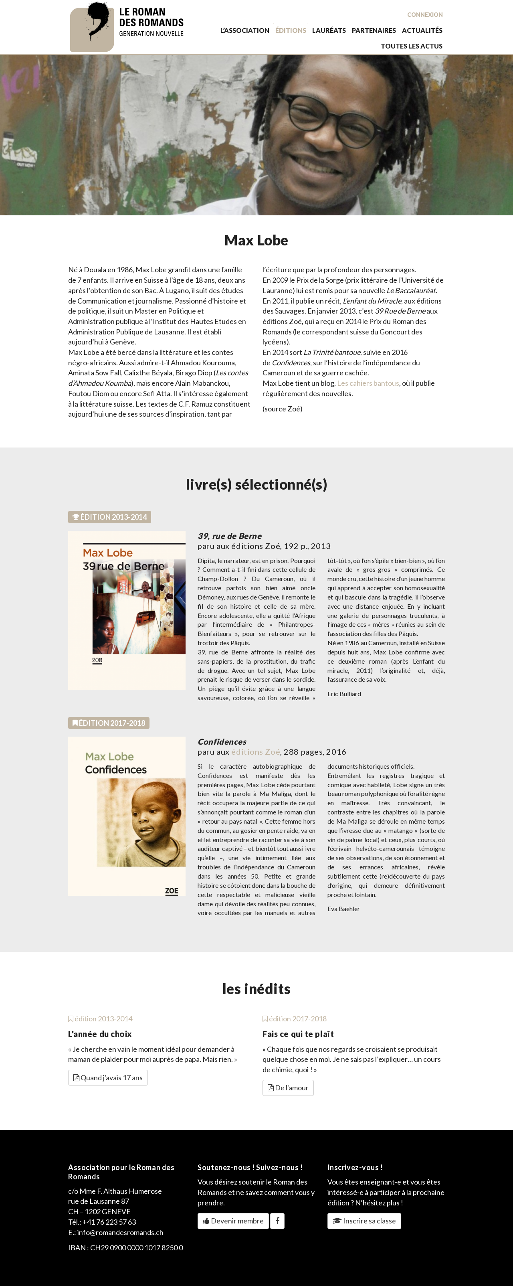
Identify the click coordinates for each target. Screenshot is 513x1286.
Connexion (425, 14)
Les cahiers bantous (368, 383)
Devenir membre (233, 1220)
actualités (422, 30)
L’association (244, 30)
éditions (290, 30)
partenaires (374, 30)
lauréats (329, 30)
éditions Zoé (255, 751)
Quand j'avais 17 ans (108, 1077)
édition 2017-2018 (295, 1018)
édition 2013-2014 (100, 1018)
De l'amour (288, 1087)
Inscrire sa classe (364, 1220)
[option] (256, 135)
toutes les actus (411, 46)
